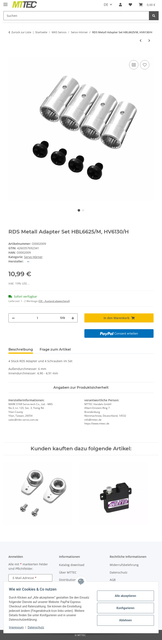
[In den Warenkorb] (11, 54)
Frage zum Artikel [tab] (55, 349)
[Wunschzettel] (130, 4)
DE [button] (106, 4)
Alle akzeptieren (124, 596)
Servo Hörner (33, 257)
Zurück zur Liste (21, 32)
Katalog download (71, 565)
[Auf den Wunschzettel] (144, 64)
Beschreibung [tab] (20, 349)
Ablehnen (124, 620)
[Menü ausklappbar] (5, 2)
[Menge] (37, 318)
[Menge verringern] (13, 318)
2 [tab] (83, 210)
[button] (120, 4)
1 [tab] (79, 210)
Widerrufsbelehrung (124, 565)
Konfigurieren (124, 608)
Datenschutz (37, 627)
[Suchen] (76, 15)
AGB (113, 580)
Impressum (17, 627)
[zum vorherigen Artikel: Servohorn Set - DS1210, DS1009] (140, 40)
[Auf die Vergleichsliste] (133, 64)
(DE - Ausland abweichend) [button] (54, 301)
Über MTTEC (68, 572)
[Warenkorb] (147, 4)
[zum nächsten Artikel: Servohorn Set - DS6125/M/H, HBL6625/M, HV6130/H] (149, 40)
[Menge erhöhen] (72, 318)
